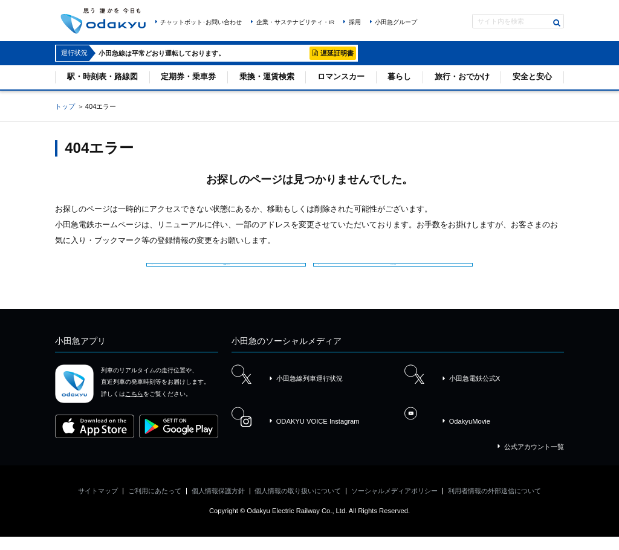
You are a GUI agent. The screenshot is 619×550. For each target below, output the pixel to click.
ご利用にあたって (154, 504)
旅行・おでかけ (462, 76)
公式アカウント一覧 (534, 460)
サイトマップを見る (396, 268)
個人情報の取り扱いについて (297, 504)
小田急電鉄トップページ (230, 268)
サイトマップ (98, 504)
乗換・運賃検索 (266, 76)
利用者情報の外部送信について (494, 504)
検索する (557, 22)
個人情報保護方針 (218, 504)
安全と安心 (532, 76)
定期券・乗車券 (188, 76)
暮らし (399, 76)
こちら (134, 406)
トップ (65, 106)
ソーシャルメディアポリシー (394, 504)
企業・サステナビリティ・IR (295, 22)
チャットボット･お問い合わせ (201, 22)
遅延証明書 (337, 53)
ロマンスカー (341, 76)
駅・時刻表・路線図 (102, 76)
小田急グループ (396, 22)
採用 (355, 22)
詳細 (297, 53)
